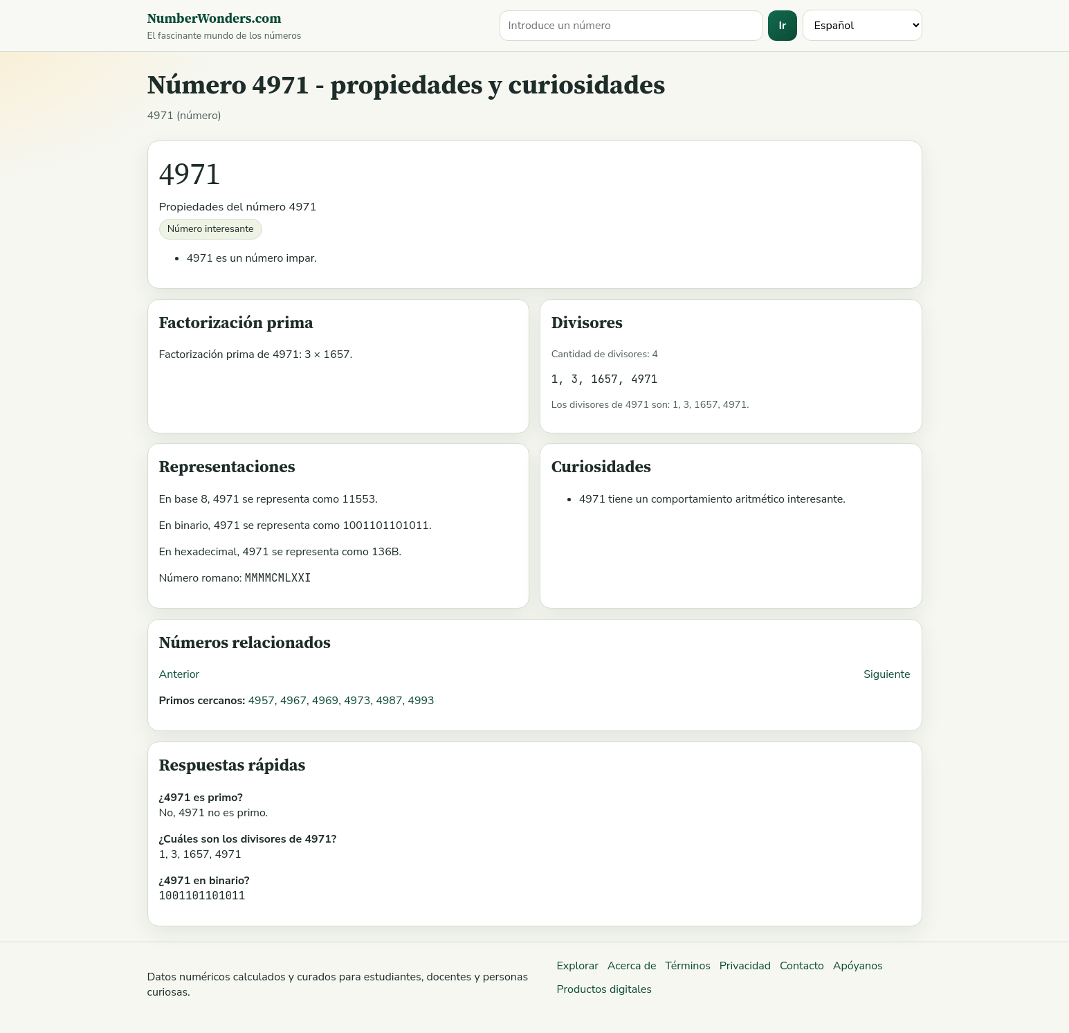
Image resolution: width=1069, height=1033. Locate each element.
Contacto (802, 965)
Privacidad (745, 965)
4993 (421, 700)
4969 (325, 700)
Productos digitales (604, 989)
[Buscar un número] (632, 25)
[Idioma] (862, 25)
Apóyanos (858, 965)
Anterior (179, 674)
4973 (357, 700)
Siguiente (887, 674)
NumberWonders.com (214, 18)
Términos (688, 965)
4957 (261, 700)
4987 (389, 700)
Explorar (577, 965)
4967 (293, 700)
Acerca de (632, 965)
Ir (783, 25)
